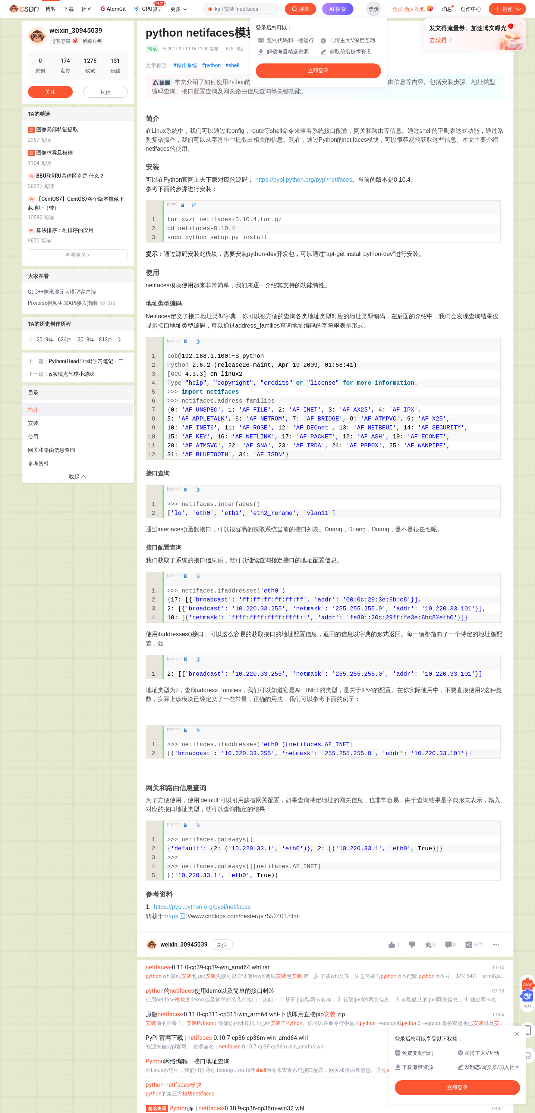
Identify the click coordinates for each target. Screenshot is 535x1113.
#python (211, 65)
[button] (31, 340)
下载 (68, 9)
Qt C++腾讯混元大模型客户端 (62, 292)
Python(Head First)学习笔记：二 (86, 361)
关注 (222, 945)
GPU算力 (149, 7)
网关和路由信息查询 (51, 450)
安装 (33, 423)
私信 (105, 92)
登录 (373, 9)
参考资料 (38, 463)
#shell (232, 65)
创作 (507, 9)
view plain (182, 205)
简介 (33, 410)
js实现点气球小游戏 (72, 374)
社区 (86, 9)
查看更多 (78, 255)
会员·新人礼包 (413, 8)
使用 (33, 437)
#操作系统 (185, 65)
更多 (178, 9)
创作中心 (470, 9)
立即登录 (318, 71)
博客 (50, 9)
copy (194, 205)
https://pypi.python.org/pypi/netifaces (303, 179)
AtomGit (112, 8)
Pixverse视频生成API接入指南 (72, 303)
